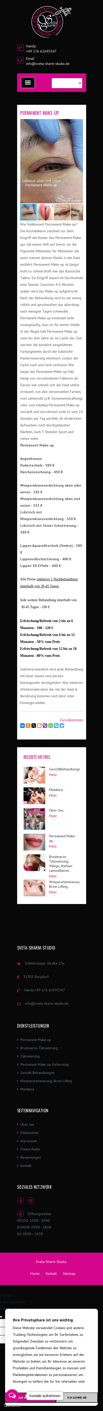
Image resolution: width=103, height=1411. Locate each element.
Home (35, 1273)
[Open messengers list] (12, 1395)
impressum (28, 1141)
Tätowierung (30, 1056)
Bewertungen (30, 1157)
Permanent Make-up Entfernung (44, 1064)
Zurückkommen (71, 720)
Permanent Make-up (35, 1039)
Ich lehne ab (76, 1397)
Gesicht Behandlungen (37, 1072)
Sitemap (69, 1273)
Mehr (53, 774)
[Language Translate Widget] (67, 83)
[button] (78, 123)
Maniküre (27, 1089)
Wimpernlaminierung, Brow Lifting (46, 1081)
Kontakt (25, 1165)
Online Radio (30, 1149)
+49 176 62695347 (50, 990)
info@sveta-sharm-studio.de (48, 63)
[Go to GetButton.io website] (12, 1405)
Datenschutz (29, 1132)
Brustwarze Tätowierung (39, 1048)
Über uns (27, 1124)
